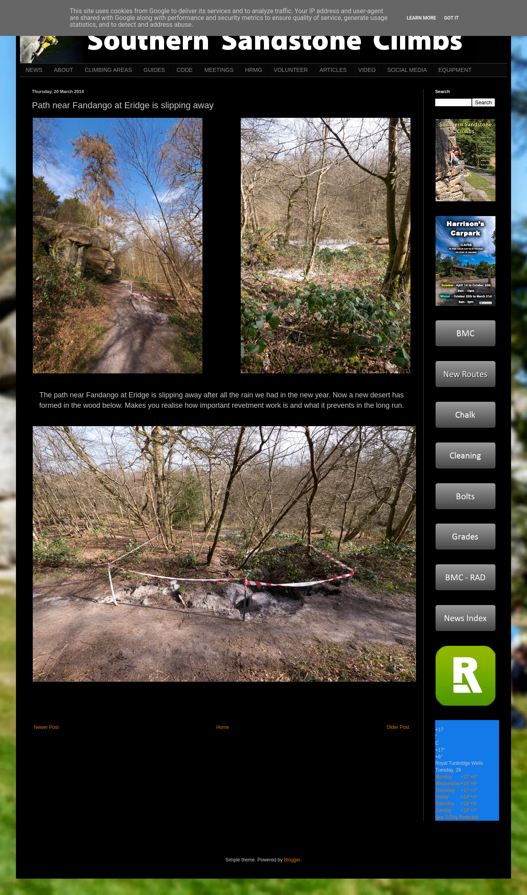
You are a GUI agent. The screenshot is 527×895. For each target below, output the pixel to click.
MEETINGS (219, 70)
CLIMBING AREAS (108, 70)
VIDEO (367, 70)
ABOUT (63, 70)
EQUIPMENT (455, 70)
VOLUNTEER (291, 70)
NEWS (34, 70)
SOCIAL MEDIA (407, 70)
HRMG (253, 70)
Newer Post (46, 727)
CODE (184, 70)
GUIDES (154, 70)
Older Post (397, 727)
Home (222, 727)
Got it (451, 18)
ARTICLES (333, 70)
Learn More (421, 18)
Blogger (292, 860)
